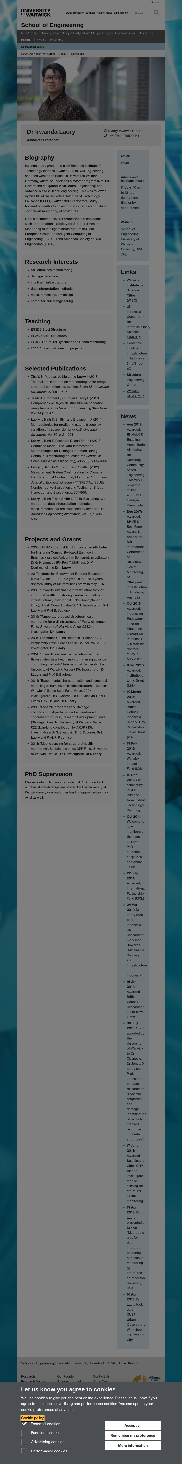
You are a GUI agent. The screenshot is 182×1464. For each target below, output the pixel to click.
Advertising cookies (42, 1442)
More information (133, 1445)
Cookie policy (32, 1418)
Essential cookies (40, 1423)
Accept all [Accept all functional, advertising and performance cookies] (132, 1425)
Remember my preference (132, 1435)
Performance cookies (44, 1451)
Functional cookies (41, 1433)
